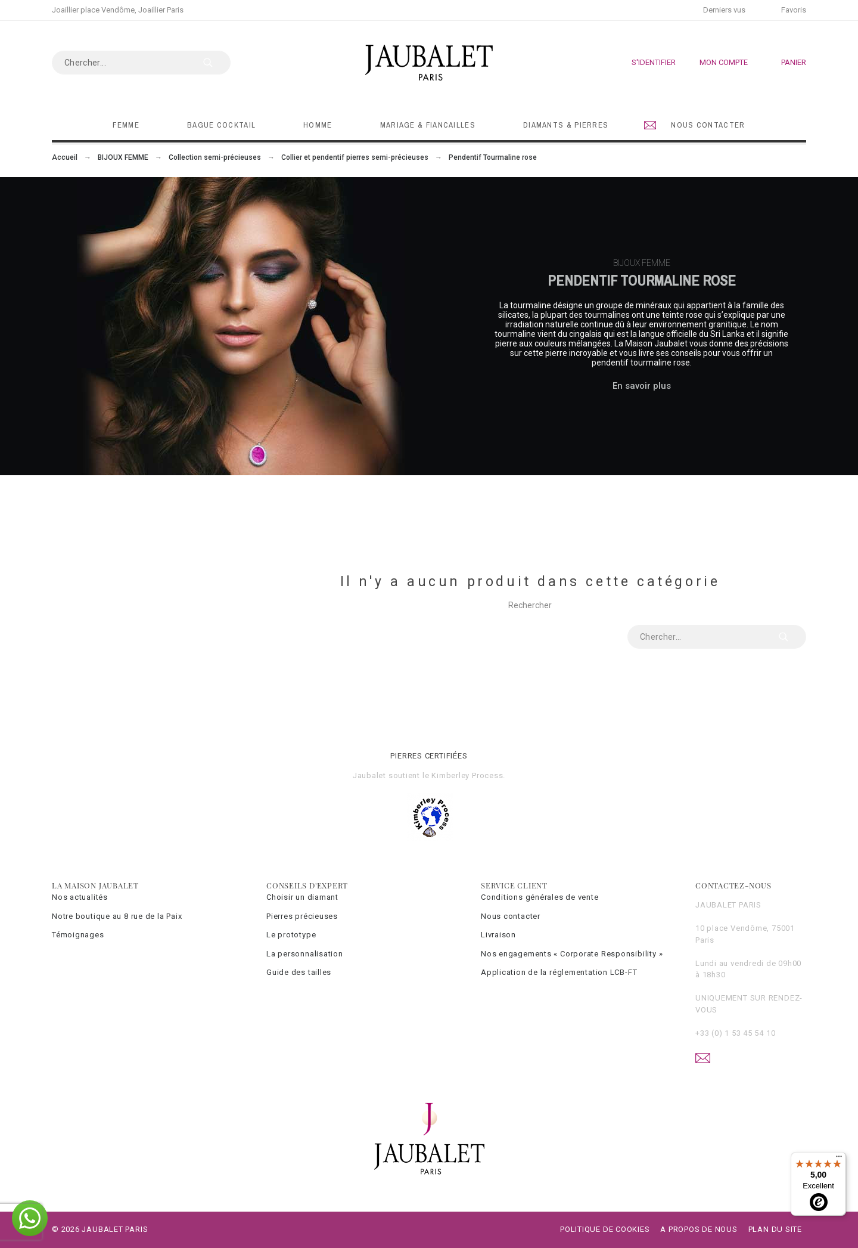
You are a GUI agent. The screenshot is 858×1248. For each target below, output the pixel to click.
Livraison (498, 934)
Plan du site (775, 1229)
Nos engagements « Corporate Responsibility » (572, 953)
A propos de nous (698, 1229)
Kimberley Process (467, 775)
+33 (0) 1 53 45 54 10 (735, 1033)
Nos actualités (80, 897)
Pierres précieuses (302, 916)
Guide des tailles (298, 972)
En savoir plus (642, 385)
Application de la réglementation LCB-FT (559, 972)
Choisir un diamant (302, 897)
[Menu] (839, 1159)
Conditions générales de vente (540, 897)
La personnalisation (304, 953)
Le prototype (291, 934)
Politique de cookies (605, 1229)
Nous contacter (510, 916)
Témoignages (78, 934)
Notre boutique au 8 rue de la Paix (117, 916)
